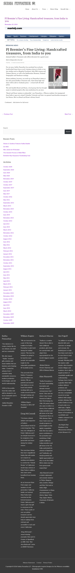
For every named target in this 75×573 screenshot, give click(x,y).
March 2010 (7, 311)
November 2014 (8, 209)
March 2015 (7, 206)
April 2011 (6, 281)
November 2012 (8, 233)
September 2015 (8, 203)
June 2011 (6, 275)
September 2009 (8, 323)
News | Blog (54, 9)
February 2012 (8, 251)
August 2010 (7, 302)
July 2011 (6, 272)
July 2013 (6, 224)
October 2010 (7, 299)
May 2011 (6, 278)
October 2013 (7, 221)
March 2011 (7, 284)
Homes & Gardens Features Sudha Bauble (16, 143)
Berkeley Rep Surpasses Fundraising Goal (16, 155)
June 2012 (6, 242)
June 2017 (6, 191)
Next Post (69, 114)
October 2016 (7, 197)
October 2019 (7, 182)
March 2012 (7, 248)
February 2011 (8, 287)
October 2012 (7, 236)
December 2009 (8, 314)
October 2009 (7, 320)
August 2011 (7, 269)
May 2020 (6, 176)
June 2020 (6, 173)
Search (5, 128)
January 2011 (7, 290)
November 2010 (8, 296)
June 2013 (6, 227)
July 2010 (6, 305)
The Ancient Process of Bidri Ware (14, 153)
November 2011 (8, 260)
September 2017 (8, 188)
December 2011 (8, 257)
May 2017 (6, 194)
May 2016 (6, 200)
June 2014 (6, 215)
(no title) (6, 146)
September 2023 (8, 170)
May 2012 (6, 245)
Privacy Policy (47, 563)
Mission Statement (29, 563)
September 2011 (8, 266)
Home (27, 9)
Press (44, 9)
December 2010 (8, 293)
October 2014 (7, 212)
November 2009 (8, 317)
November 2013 (8, 218)
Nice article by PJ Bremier (11, 150)
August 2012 (7, 239)
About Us (35, 9)
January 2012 (7, 254)
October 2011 (7, 263)
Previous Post (7, 114)
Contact (39, 563)
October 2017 (7, 185)
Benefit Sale (64, 9)
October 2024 (7, 167)
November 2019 (8, 179)
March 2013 (7, 230)
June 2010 (6, 308)
